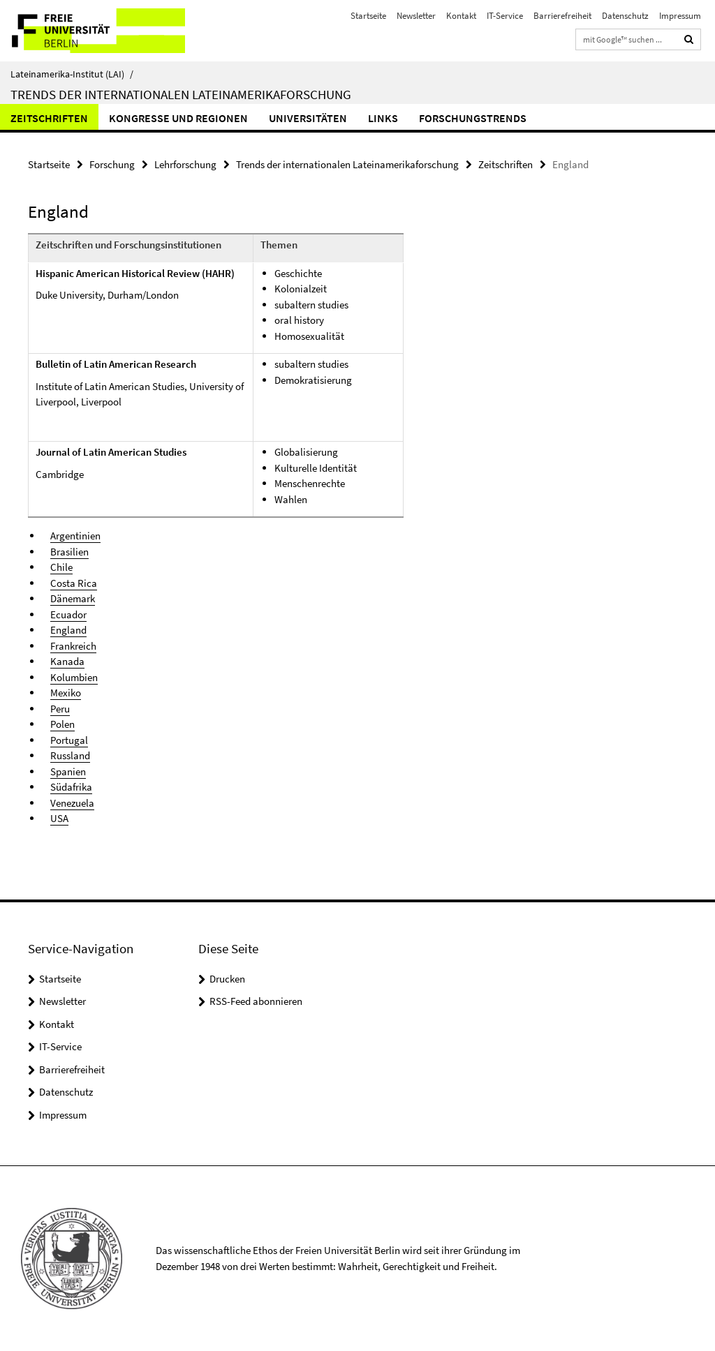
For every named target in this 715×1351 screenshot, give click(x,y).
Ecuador (68, 614)
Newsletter (416, 16)
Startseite (368, 16)
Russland (70, 755)
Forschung (112, 164)
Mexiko (65, 692)
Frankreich (73, 645)
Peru (60, 708)
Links (383, 118)
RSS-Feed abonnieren (255, 1001)
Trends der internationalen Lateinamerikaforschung (180, 94)
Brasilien (69, 551)
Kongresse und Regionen (178, 118)
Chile (61, 567)
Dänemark (72, 598)
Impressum (680, 16)
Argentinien (75, 535)
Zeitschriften (49, 118)
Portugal (69, 740)
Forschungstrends (472, 118)
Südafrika (71, 786)
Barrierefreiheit (562, 16)
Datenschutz (625, 16)
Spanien (68, 771)
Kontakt (461, 16)
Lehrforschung (185, 164)
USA (59, 818)
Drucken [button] (227, 978)
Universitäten (308, 118)
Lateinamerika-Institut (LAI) (71, 74)
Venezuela (72, 802)
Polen (62, 724)
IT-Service (505, 16)
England (68, 629)
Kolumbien (74, 677)
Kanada (67, 661)
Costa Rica (73, 583)
